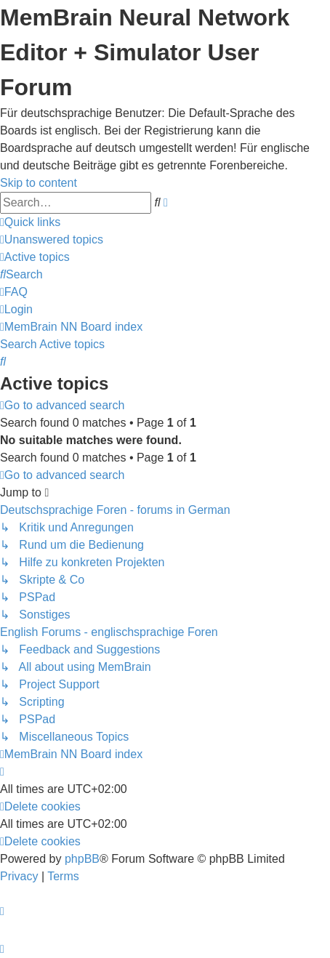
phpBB (82, 859)
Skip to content (38, 183)
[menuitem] (51, 239)
